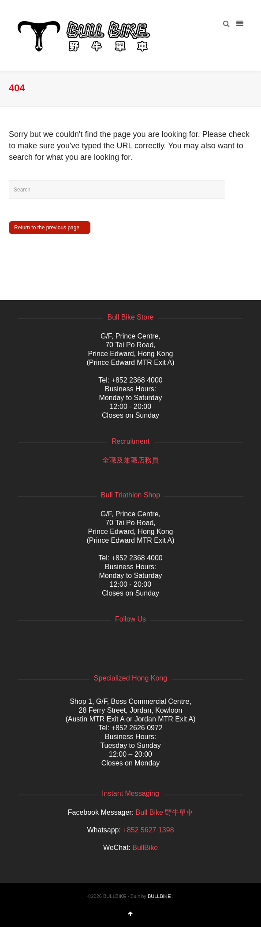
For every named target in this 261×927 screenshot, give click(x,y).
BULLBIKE (159, 896)
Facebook (25, 641)
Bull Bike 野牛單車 (165, 812)
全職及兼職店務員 (130, 460)
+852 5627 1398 (148, 830)
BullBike (145, 847)
